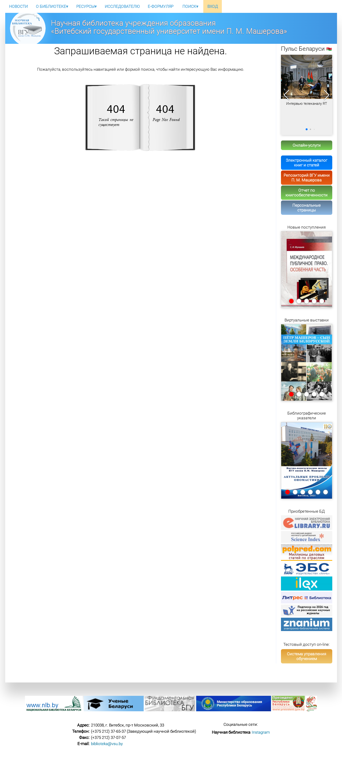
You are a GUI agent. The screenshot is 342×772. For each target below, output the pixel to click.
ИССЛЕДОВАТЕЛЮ (122, 6)
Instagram (261, 732)
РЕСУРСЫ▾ (86, 6)
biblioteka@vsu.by (107, 743)
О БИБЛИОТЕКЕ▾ (52, 6)
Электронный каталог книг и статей (306, 162)
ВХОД (212, 6)
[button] (326, 95)
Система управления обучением (306, 656)
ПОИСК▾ (190, 6)
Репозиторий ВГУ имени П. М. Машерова (307, 177)
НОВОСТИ (18, 6)
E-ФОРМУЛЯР (160, 6)
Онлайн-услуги (307, 145)
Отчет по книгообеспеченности (306, 192)
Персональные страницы (306, 207)
